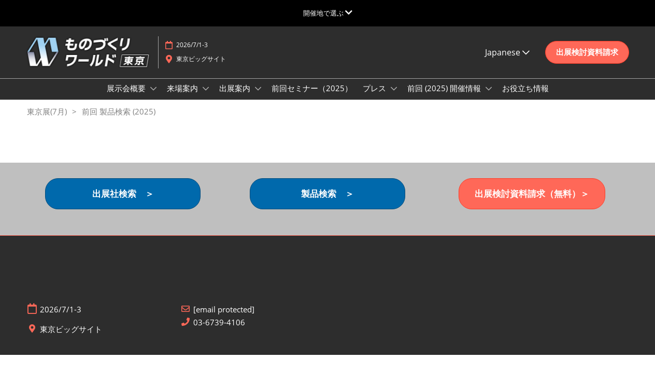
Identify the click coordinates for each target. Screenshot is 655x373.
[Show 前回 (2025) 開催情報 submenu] (489, 98)
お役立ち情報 (525, 98)
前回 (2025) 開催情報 (445, 98)
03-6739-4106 (219, 332)
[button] (587, 62)
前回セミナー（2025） (312, 98)
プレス (375, 98)
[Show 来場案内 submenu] (206, 98)
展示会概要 (127, 98)
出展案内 (235, 98)
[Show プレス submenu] (394, 98)
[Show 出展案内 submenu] (258, 98)
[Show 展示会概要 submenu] (153, 98)
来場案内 (183, 98)
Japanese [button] (507, 62)
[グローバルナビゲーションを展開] (327, 13)
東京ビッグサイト (201, 68)
